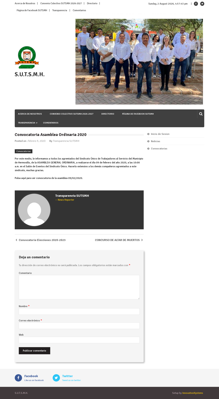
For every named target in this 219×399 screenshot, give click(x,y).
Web (21, 334)
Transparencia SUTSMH (66, 141)
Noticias (155, 141)
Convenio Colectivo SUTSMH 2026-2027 (61, 3)
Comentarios (79, 10)
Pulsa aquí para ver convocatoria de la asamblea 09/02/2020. (49, 178)
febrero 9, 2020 (37, 141)
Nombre (24, 306)
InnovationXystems (192, 393)
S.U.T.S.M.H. (30, 74)
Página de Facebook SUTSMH (32, 10)
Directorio (92, 3)
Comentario (25, 273)
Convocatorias (23, 151)
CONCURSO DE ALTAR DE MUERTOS (117, 240)
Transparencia (59, 10)
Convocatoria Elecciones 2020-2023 (42, 240)
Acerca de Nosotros (25, 3)
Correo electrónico (30, 320)
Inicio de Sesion (160, 134)
